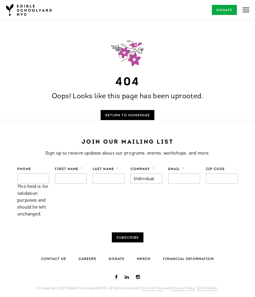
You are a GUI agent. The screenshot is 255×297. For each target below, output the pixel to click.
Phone (24, 169)
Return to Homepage (127, 115)
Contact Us (53, 259)
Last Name (105, 169)
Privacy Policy (183, 288)
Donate (224, 10)
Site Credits (207, 288)
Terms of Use (152, 288)
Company (142, 169)
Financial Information (188, 259)
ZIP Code (215, 169)
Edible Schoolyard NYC (29, 10)
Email (176, 169)
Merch (144, 259)
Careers (87, 259)
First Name (69, 169)
